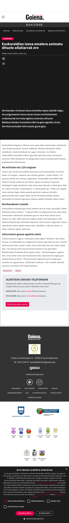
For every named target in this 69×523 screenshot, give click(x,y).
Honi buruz (16, 388)
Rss (27, 393)
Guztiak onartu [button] (24, 513)
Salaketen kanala (39, 393)
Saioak (6, 31)
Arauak (54, 388)
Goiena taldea (56, 393)
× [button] (66, 469)
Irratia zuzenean (56, 31)
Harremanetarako (14, 393)
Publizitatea (43, 388)
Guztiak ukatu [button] (44, 513)
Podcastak (18, 31)
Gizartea (7, 271)
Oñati (18, 271)
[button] (34, 518)
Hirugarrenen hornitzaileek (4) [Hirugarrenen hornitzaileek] (46, 483)
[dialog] (34, 494)
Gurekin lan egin (34, 397)
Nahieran (34, 25)
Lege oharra (29, 388)
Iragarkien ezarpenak (52, 492)
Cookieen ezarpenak (42, 494)
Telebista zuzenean (35, 31)
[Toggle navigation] (3, 17)
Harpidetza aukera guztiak (17, 304)
